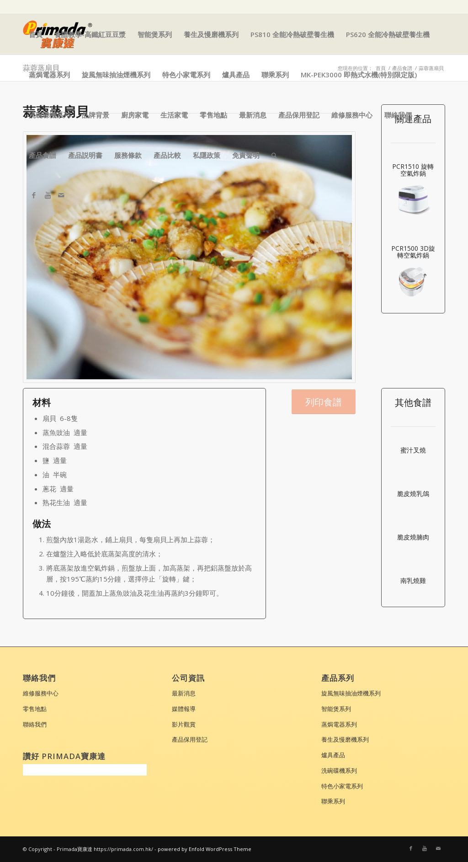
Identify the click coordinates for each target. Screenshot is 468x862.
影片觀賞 (184, 724)
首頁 (36, 34)
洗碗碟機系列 (49, 114)
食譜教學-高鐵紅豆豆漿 (90, 34)
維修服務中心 (351, 114)
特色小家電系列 (186, 74)
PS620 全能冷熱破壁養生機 (388, 34)
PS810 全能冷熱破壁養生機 (292, 34)
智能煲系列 (155, 34)
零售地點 (213, 114)
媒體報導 (184, 709)
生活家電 (174, 114)
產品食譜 (42, 155)
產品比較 (167, 155)
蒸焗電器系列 (49, 74)
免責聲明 (246, 155)
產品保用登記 (298, 114)
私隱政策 (206, 155)
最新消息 (252, 114)
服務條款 (128, 155)
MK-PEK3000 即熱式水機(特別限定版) (359, 74)
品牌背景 (95, 114)
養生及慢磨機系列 (211, 34)
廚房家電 (135, 114)
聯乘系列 (275, 74)
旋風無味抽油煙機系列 (116, 74)
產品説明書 (85, 155)
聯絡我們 (398, 114)
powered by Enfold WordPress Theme (204, 849)
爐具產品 (236, 74)
